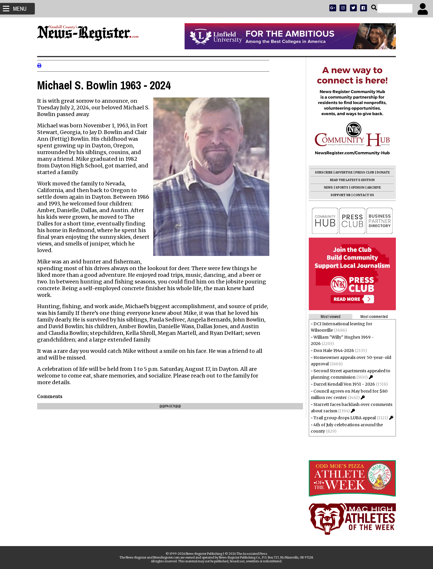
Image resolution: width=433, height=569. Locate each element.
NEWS (326, 187)
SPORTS (339, 187)
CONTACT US (361, 195)
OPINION (355, 187)
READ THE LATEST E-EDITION (350, 180)
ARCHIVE (371, 187)
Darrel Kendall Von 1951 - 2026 (342, 384)
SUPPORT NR (338, 195)
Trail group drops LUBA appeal (342, 417)
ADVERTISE (341, 172)
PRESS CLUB (362, 172)
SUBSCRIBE (321, 172)
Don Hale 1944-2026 (331, 350)
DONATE (380, 172)
